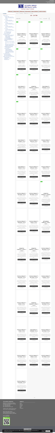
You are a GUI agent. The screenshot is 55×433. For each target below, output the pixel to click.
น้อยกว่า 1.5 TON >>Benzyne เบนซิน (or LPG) (9, 18)
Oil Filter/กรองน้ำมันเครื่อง (8, 49)
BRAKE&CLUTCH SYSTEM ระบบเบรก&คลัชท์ (8, 40)
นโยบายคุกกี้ (10, 431)
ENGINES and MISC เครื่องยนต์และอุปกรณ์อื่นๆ (8, 56)
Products (21, 405)
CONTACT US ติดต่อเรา (42, 11)
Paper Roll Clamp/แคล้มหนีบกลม (8, 55)
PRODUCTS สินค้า (16, 11)
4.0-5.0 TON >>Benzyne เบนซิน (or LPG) (9, 30)
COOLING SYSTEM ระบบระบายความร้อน (9, 35)
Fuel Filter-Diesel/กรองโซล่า (9, 50)
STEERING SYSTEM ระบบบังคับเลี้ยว (8, 46)
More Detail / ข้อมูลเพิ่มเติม (21, 43)
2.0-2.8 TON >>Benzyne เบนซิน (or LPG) (9, 24)
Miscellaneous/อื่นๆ (6, 59)
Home (21, 403)
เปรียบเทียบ (22, 44)
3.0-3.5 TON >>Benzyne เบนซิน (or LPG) (9, 27)
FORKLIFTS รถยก (5, 15)
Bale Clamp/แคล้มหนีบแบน (7, 54)
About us (21, 404)
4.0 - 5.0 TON (6, 28)
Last (34, 397)
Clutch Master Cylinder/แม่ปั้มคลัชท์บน (9, 41)
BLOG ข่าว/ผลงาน (27, 11)
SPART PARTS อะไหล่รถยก (6, 34)
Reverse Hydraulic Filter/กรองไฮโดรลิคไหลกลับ (9, 52)
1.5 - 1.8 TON (5, 19)
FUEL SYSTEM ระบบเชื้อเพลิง (7, 38)
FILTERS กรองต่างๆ (6, 48)
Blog (20, 407)
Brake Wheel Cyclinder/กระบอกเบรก (9, 45)
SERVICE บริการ (22, 11)
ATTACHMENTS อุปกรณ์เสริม (6, 53)
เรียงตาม (40, 18)
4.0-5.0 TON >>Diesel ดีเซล (8, 29)
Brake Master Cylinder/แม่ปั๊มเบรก (9, 44)
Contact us (21, 408)
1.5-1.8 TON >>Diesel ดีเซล (8, 20)
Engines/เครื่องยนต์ (6, 57)
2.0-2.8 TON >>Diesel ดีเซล (8, 23)
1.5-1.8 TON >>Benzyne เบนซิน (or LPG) (9, 21)
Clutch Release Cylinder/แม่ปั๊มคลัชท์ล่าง (9, 43)
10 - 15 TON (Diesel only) (7, 32)
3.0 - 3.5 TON (6, 25)
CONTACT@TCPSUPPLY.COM (9, 406)
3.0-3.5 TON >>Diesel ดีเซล (8, 26)
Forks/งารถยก (6, 58)
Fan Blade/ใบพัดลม (7, 37)
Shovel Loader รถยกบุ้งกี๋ (7, 33)
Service (21, 406)
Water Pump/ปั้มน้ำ (7, 36)
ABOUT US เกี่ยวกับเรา (35, 11)
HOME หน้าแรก (10, 11)
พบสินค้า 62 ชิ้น (18, 18)
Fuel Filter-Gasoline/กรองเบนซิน (9, 51)
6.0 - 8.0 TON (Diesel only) (7, 31)
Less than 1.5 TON (6, 16)
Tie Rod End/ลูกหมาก (8, 47)
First (33, 397)
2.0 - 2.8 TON (6, 22)
